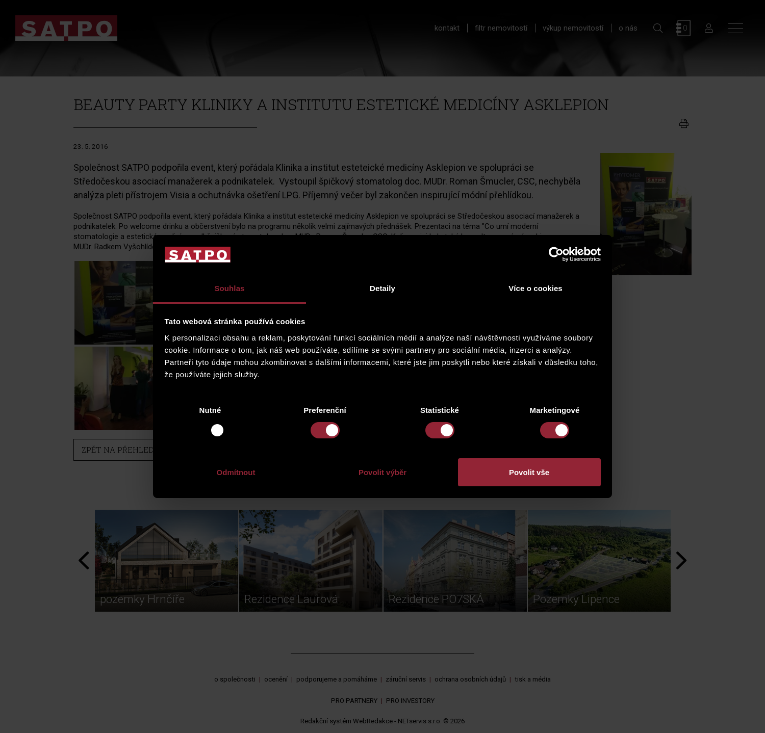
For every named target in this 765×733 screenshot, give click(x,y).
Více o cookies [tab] (535, 288)
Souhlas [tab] (229, 288)
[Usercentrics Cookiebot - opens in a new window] (556, 254)
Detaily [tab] (382, 288)
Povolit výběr (382, 472)
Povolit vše (529, 472)
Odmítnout (236, 472)
